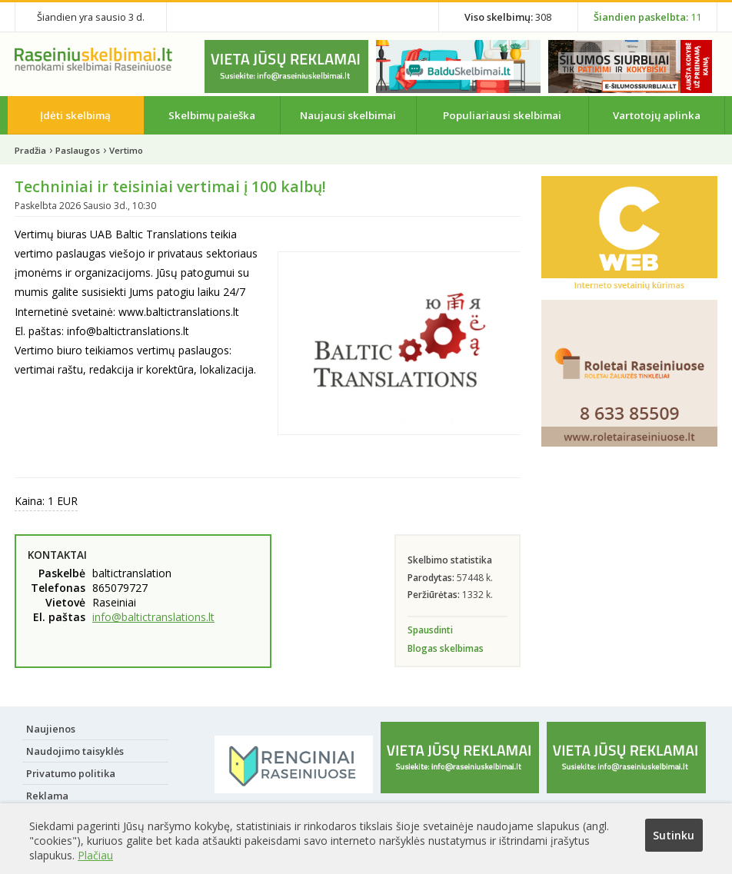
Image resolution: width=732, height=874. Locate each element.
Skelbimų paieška (211, 115)
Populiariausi (502, 115)
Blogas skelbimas (446, 648)
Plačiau (95, 855)
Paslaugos (77, 150)
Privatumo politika (70, 773)
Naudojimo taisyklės (75, 751)
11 (647, 17)
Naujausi (348, 115)
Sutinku (673, 835)
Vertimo (126, 150)
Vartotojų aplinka (656, 115)
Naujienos (50, 729)
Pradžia (30, 150)
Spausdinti (430, 629)
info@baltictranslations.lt (153, 617)
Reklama (47, 796)
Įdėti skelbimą (75, 115)
